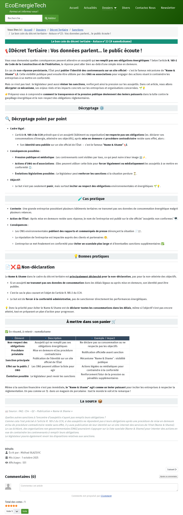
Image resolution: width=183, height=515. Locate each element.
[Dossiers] (115, 8)
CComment (106, 496)
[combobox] (23, 18)
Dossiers (107, 8)
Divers (126, 8)
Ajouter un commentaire (168, 476)
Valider (50, 18)
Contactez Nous (145, 8)
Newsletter (168, 8)
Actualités (90, 8)
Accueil (74, 8)
